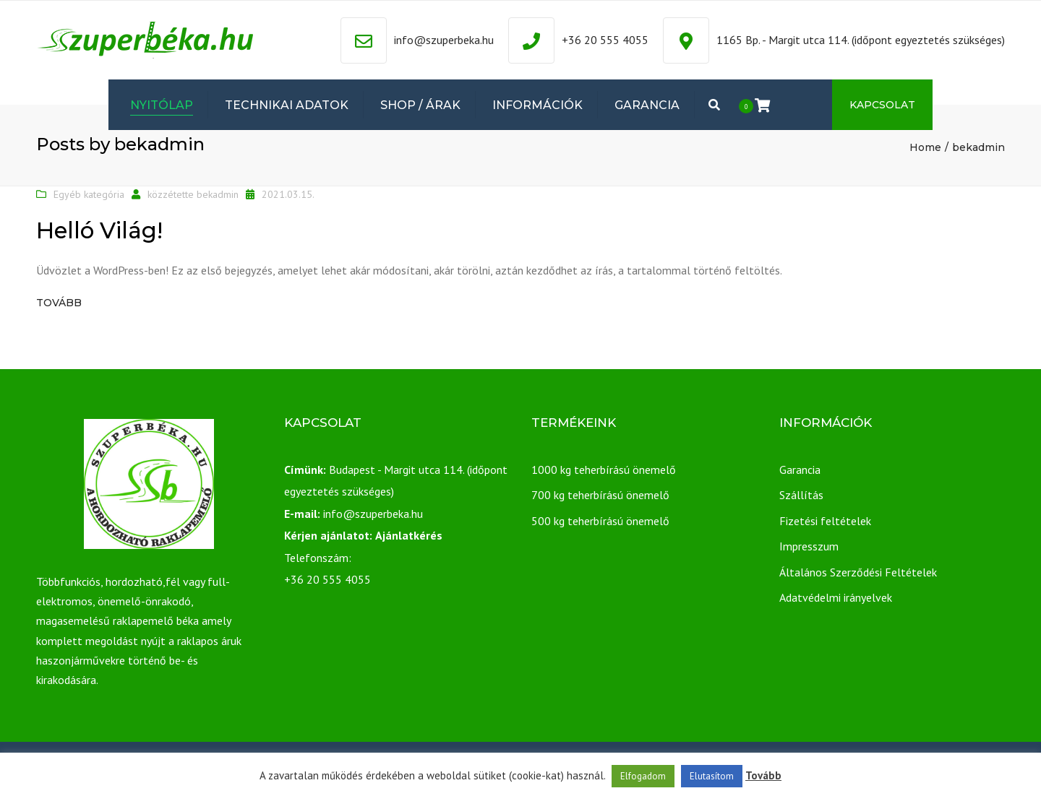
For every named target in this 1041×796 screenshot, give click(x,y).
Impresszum (809, 546)
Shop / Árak (420, 105)
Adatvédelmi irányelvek (835, 597)
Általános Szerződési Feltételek (858, 572)
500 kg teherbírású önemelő (600, 521)
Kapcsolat (882, 104)
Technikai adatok (286, 105)
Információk (537, 105)
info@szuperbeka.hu (444, 40)
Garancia (647, 105)
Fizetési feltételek (825, 521)
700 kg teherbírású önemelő (600, 495)
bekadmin (218, 194)
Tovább (59, 302)
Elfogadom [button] (643, 776)
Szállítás (801, 495)
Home (925, 147)
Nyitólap (161, 105)
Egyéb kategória (88, 194)
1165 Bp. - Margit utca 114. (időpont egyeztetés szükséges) (860, 40)
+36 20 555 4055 (605, 40)
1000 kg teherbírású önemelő (603, 469)
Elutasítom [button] (712, 776)
